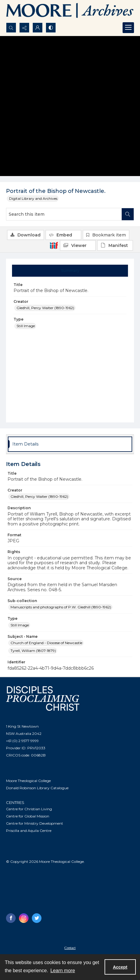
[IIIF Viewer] (78, 245)
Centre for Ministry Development (34, 823)
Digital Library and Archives (33, 198)
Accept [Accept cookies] (120, 967)
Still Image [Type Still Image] (26, 326)
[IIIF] (54, 245)
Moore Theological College (28, 780)
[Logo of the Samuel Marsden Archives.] (70, 11)
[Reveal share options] (24, 27)
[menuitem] (70, 947)
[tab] (70, 270)
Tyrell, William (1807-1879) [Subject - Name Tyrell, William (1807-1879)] (33, 650)
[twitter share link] (36, 918)
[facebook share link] (11, 918)
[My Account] (37, 27)
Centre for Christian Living (29, 809)
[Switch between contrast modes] (51, 27)
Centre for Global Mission (27, 816)
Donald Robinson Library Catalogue (37, 788)
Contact (69, 948)
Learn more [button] (62, 970)
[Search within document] (128, 214)
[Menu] (128, 27)
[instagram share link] (24, 918)
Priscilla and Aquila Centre (28, 830)
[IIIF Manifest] (115, 245)
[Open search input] (11, 27)
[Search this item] (64, 214)
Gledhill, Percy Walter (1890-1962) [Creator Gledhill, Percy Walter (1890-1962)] (45, 308)
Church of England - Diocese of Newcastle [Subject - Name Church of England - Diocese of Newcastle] (46, 643)
